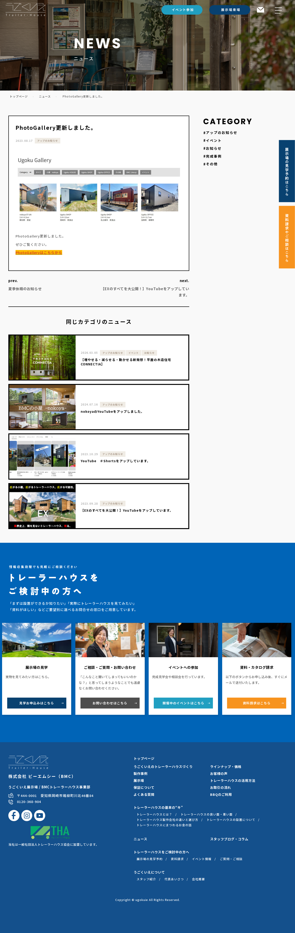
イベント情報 (202, 859)
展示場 (139, 780)
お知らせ (214, 148)
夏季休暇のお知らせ (25, 288)
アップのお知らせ (47, 140)
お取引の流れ (220, 787)
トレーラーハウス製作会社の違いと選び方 (167, 819)
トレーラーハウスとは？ (154, 814)
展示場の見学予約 (150, 859)
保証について (144, 787)
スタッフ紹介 (146, 879)
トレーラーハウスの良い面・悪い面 (207, 814)
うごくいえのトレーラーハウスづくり (163, 766)
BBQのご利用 (221, 794)
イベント (214, 140)
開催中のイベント (183, 703)
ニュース (45, 96)
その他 (212, 164)
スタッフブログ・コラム (229, 838)
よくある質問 (144, 794)
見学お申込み (36, 703)
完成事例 (214, 156)
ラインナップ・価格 (225, 766)
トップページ (19, 96)
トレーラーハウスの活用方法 (232, 780)
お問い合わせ (110, 703)
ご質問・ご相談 (231, 859)
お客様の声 (219, 773)
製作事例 (141, 773)
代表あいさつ (174, 879)
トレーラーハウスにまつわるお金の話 (164, 825)
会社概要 (198, 879)
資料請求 (257, 703)
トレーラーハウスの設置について (231, 819)
